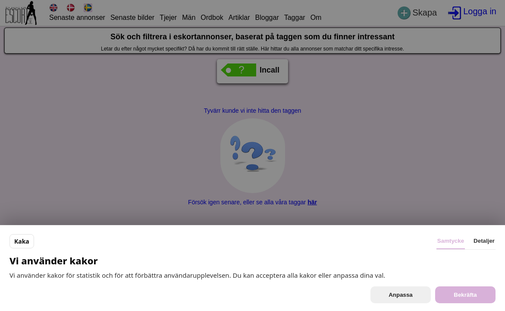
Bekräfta (465, 295)
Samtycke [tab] (450, 241)
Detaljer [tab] (484, 241)
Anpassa (401, 295)
